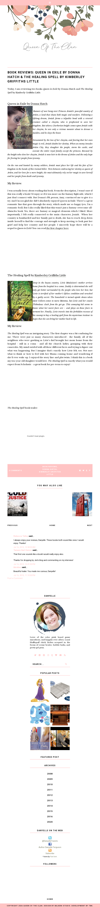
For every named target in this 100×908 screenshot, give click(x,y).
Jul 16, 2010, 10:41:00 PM (24, 564)
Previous (12, 525)
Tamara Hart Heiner (23, 550)
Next (90, 525)
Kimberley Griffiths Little (50, 275)
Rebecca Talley (21, 536)
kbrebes (17, 567)
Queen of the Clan (33, 906)
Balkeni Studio (62, 906)
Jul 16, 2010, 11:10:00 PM (24, 575)
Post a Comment (15, 578)
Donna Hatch (38, 103)
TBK (91, 906)
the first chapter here (57, 228)
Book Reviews (50, 467)
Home (52, 525)
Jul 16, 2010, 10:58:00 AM (24, 547)
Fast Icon (53, 857)
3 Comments (15, 470)
